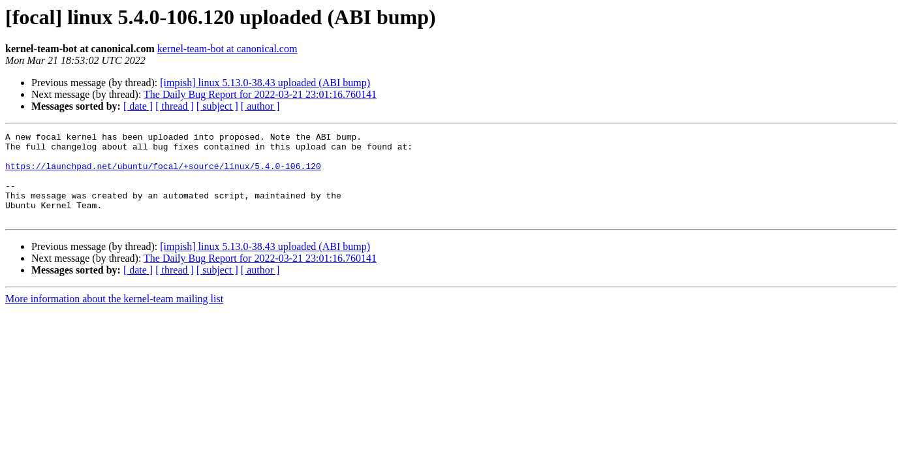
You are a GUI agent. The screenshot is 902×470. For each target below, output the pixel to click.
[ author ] (260, 106)
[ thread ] (174, 106)
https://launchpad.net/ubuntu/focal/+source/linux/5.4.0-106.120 (163, 174)
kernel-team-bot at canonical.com (227, 48)
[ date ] (138, 106)
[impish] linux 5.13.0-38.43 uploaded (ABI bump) (265, 82)
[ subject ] (217, 106)
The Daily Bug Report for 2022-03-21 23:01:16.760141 (260, 94)
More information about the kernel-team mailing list (114, 316)
